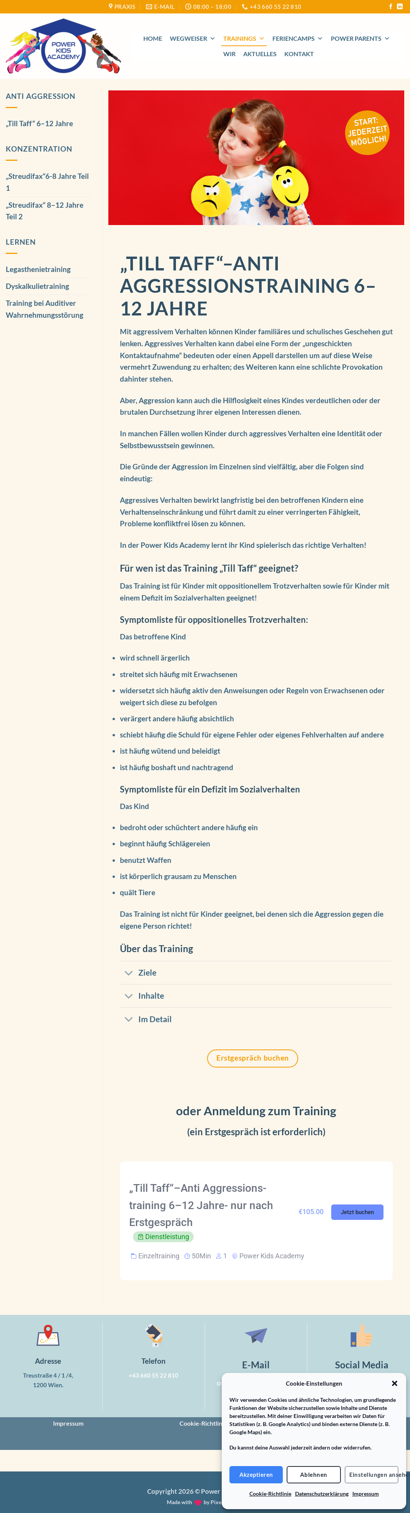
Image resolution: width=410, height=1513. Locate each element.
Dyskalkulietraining (37, 286)
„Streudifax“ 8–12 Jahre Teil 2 (44, 210)
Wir (229, 53)
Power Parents (360, 38)
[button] (394, 1383)
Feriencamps (297, 38)
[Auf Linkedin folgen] (399, 7)
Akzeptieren (256, 1474)
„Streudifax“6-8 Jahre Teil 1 (47, 182)
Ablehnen (313, 1474)
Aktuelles (260, 53)
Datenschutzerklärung (322, 1493)
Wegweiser (193, 38)
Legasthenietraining (38, 269)
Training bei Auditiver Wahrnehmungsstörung (44, 309)
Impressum (365, 1493)
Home (152, 38)
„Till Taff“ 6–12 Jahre (39, 123)
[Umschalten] (129, 973)
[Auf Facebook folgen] (390, 7)
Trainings (244, 38)
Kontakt (299, 53)
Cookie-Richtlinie (270, 1493)
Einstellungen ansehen (373, 1474)
